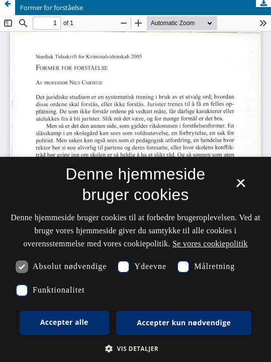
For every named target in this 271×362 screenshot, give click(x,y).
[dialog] (135, 259)
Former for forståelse (51, 7)
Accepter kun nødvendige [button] (184, 322)
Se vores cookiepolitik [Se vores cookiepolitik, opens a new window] (210, 243)
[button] (135, 348)
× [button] (240, 186)
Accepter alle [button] (64, 322)
